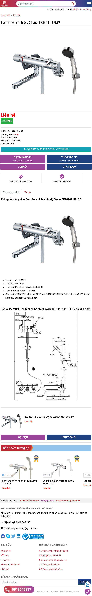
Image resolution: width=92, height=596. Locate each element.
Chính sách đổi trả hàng (50, 569)
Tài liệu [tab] (27, 192)
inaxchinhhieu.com (29, 500)
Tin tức (5, 555)
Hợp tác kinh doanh (10, 564)
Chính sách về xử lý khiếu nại (53, 560)
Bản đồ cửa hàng (82, 9)
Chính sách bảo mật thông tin (53, 551)
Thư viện (5, 560)
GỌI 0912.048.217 (46, 149)
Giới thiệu (6, 551)
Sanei (16, 134)
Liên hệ (5, 569)
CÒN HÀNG (7, 121)
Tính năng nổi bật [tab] (11, 192)
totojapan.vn (47, 500)
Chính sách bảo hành (49, 564)
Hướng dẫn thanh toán (50, 555)
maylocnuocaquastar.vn (68, 500)
